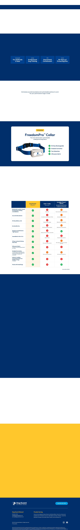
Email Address (29, 452)
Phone (45, 452)
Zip (48, 463)
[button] (40, 2)
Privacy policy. (14, 523)
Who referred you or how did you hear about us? (37, 468)
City (27, 463)
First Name (28, 447)
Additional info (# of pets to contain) (34, 477)
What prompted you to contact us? (34, 472)
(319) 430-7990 (45, 74)
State (42, 463)
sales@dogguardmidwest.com (17, 515)
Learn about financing (34, 417)
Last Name (43, 447)
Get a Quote (73, 2)
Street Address (29, 458)
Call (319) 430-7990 (61, 503)
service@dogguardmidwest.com (18, 516)
